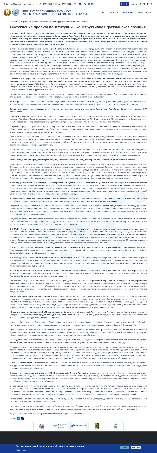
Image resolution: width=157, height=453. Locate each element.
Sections (113, 12)
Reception (127, 12)
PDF (14, 418)
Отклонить (136, 447)
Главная (13, 21)
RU (85, 4)
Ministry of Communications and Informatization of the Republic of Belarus (55, 13)
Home (101, 12)
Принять (124, 447)
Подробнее (21, 450)
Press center (143, 12)
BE (89, 4)
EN (92, 4)
